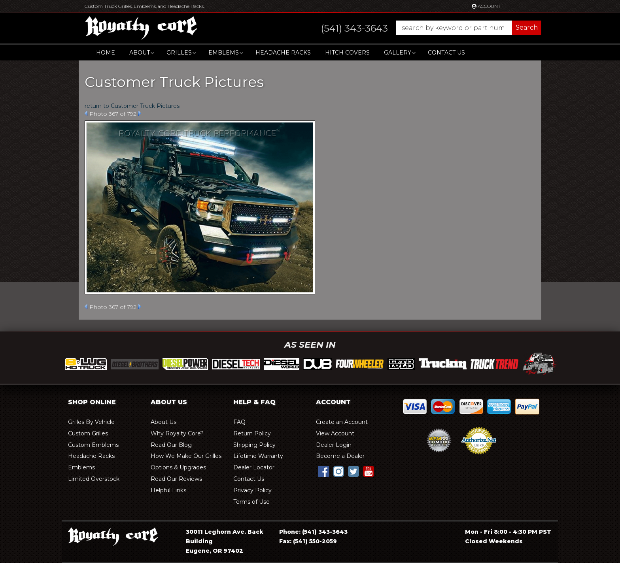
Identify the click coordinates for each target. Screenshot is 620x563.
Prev (86, 113)
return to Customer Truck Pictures (132, 105)
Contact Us (446, 52)
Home (105, 52)
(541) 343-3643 (325, 531)
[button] (423, 28)
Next (139, 113)
